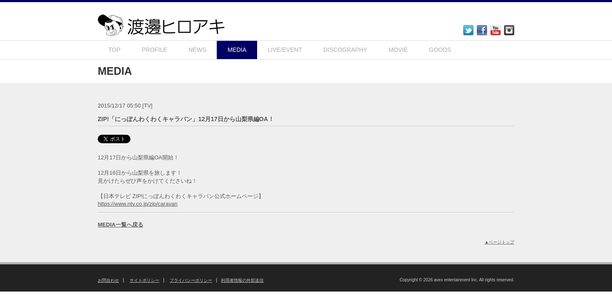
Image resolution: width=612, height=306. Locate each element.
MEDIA (236, 49)
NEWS (197, 49)
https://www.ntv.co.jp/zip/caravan (138, 204)
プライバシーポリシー (191, 280)
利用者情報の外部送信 (242, 280)
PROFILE (154, 49)
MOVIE (398, 49)
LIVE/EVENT (285, 49)
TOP (114, 49)
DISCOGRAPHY (345, 49)
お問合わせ (108, 280)
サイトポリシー (144, 280)
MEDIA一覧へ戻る (120, 224)
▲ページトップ (499, 242)
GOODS (440, 49)
